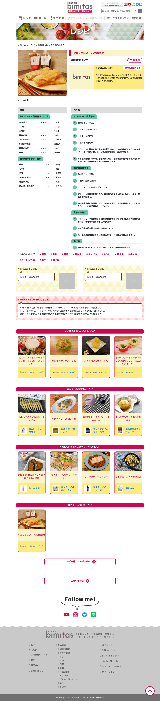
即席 (61, 664)
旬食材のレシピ (40, 654)
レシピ (32, 45)
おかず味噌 (64, 652)
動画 (33, 659)
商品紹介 (61, 644)
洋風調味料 (64, 671)
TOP (33, 644)
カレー (62, 656)
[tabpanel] (106, 77)
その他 (62, 686)
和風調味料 (64, 649)
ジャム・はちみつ (68, 679)
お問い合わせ (37, 670)
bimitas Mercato (110, 661)
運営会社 (35, 665)
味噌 (61, 668)
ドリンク (63, 675)
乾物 (61, 660)
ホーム (23, 45)
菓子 (61, 683)
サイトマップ (108, 671)
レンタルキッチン (110, 655)
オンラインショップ (111, 666)
